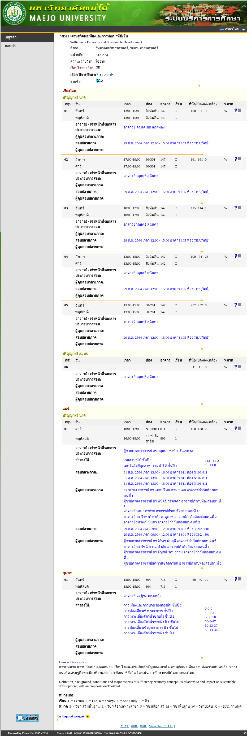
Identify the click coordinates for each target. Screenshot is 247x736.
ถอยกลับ (10, 46)
